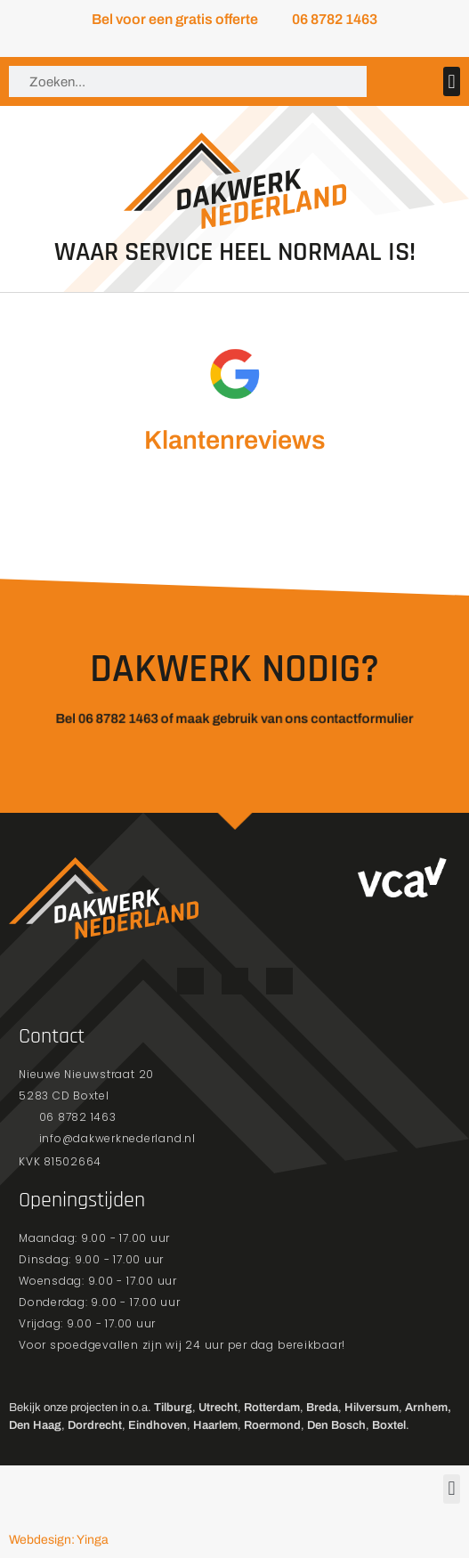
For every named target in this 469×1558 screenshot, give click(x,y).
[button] (451, 81)
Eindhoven (157, 1425)
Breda (322, 1407)
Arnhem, (428, 1407)
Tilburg (173, 1407)
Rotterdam (272, 1407)
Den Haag (35, 1425)
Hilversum (371, 1407)
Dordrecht (95, 1425)
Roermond (272, 1425)
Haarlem (215, 1425)
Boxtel (389, 1425)
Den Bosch (336, 1425)
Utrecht (218, 1407)
